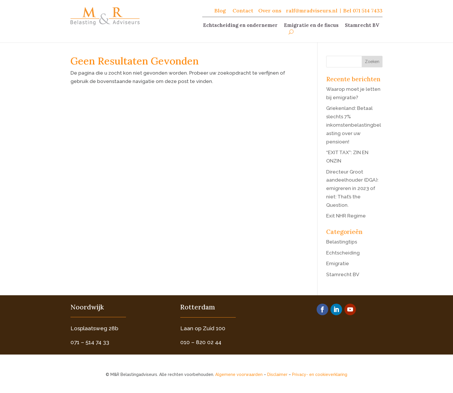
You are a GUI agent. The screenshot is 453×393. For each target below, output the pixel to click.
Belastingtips (341, 242)
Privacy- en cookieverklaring (319, 374)
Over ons (269, 10)
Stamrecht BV (362, 25)
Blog (220, 10)
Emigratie (337, 263)
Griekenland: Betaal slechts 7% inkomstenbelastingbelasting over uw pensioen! (353, 125)
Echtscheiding (343, 253)
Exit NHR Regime (346, 216)
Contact (244, 10)
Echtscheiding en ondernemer (240, 25)
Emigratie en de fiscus (311, 25)
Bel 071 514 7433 (363, 10)
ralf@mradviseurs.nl (311, 10)
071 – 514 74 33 (89, 342)
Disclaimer (277, 374)
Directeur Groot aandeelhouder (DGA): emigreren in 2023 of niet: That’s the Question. (352, 188)
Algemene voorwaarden (239, 374)
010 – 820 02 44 (200, 342)
